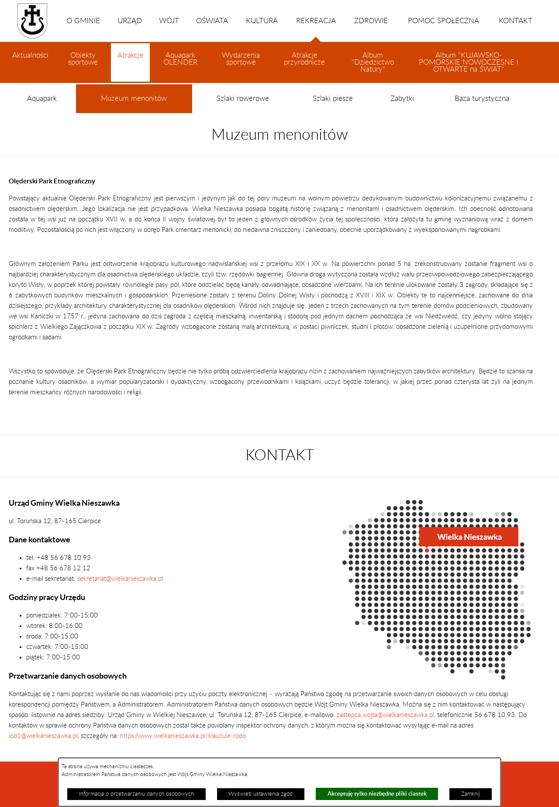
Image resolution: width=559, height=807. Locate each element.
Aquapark (42, 98)
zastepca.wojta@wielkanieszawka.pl (385, 715)
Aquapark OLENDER (180, 59)
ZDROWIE (371, 20)
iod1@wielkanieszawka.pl (43, 736)
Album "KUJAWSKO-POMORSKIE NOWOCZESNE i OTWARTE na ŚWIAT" (468, 62)
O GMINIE (83, 20)
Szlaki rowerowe (243, 98)
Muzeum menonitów (134, 104)
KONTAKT (515, 20)
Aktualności (30, 55)
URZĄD (129, 20)
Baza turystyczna (482, 98)
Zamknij (470, 794)
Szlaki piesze (333, 98)
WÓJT (169, 20)
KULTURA (262, 20)
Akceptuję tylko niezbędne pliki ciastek (377, 793)
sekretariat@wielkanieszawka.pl (120, 579)
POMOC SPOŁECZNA (443, 20)
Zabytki (402, 98)
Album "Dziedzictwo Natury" (373, 62)
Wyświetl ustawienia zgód (260, 794)
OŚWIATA (212, 20)
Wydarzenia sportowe (241, 59)
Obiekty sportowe (83, 59)
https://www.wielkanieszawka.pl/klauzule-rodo (182, 736)
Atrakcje (130, 67)
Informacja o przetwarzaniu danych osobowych (136, 794)
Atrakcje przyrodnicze (304, 59)
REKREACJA (316, 29)
